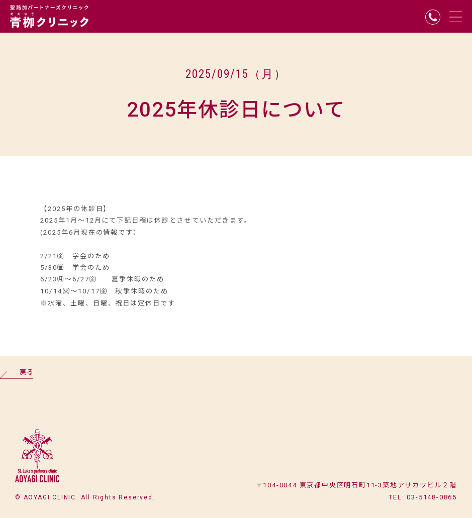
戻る (26, 372)
